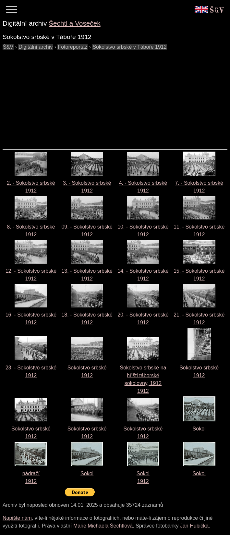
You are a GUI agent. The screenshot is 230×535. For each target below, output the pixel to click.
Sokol (199, 428)
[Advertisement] (116, 96)
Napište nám (17, 518)
